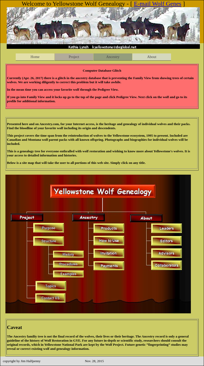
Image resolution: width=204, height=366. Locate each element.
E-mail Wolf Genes (157, 3)
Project (74, 57)
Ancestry (113, 57)
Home (35, 57)
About (151, 57)
